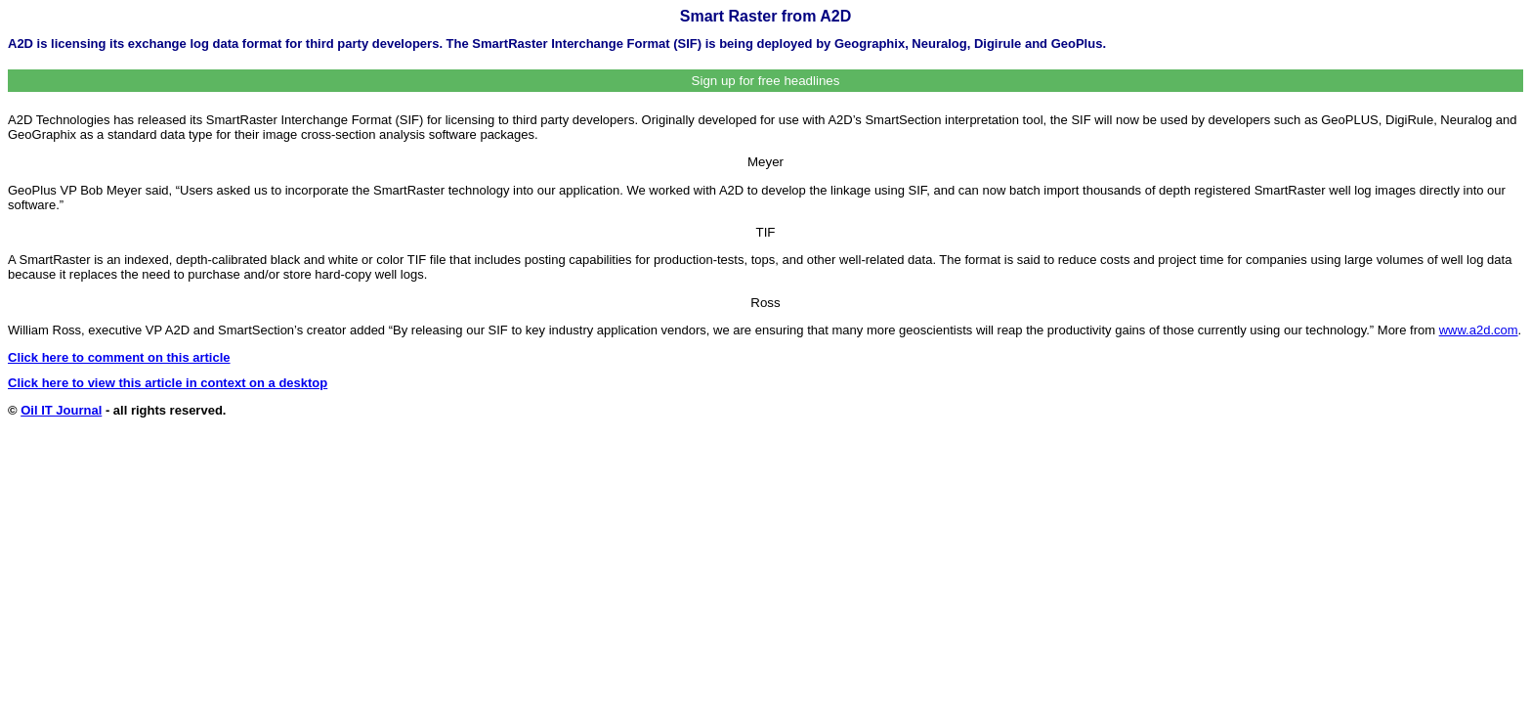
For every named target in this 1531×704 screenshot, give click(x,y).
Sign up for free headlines (766, 80)
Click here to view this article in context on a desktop (167, 382)
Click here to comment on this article (119, 357)
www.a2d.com (1478, 330)
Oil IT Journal (61, 410)
